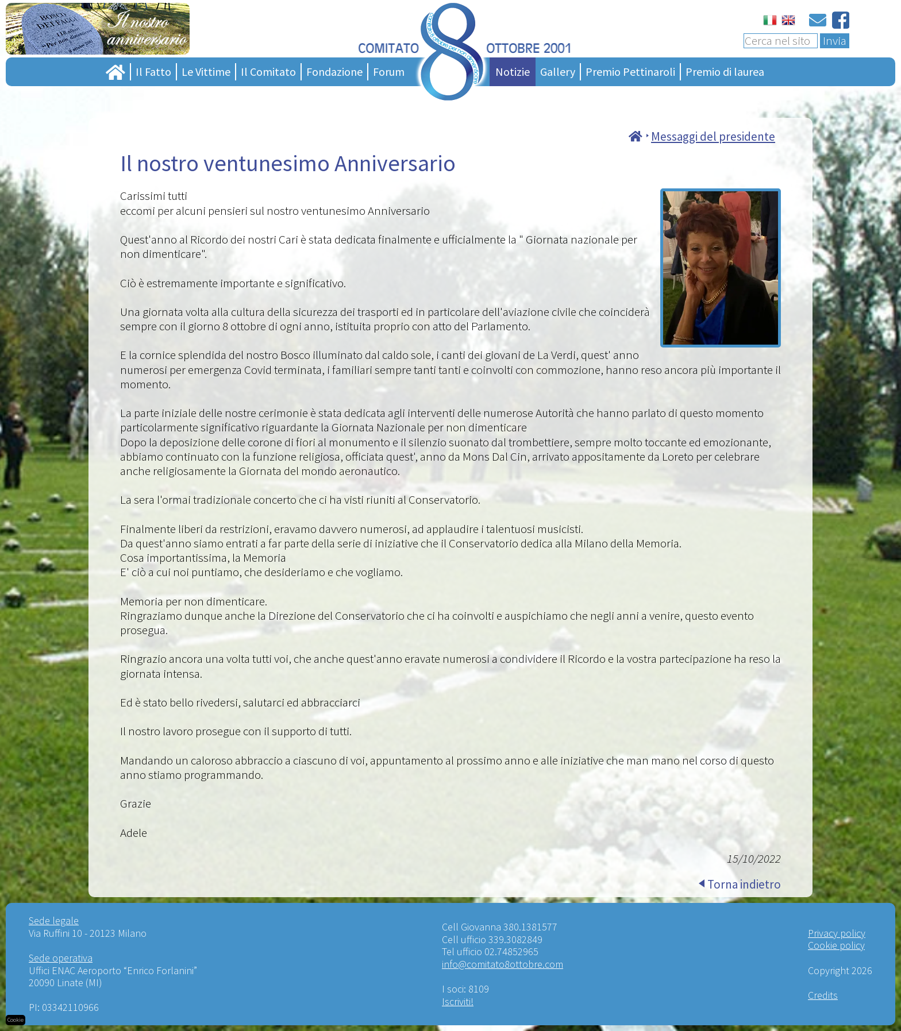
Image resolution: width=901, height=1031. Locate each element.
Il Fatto (153, 71)
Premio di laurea (725, 71)
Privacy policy (836, 933)
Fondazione (334, 71)
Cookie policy (836, 945)
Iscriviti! (457, 1001)
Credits (823, 995)
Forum (389, 71)
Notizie (512, 71)
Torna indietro (744, 884)
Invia (834, 40)
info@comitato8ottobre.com (502, 964)
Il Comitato (268, 71)
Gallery (557, 71)
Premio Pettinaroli (630, 71)
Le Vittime (206, 71)
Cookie (15, 1020)
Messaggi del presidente (713, 136)
